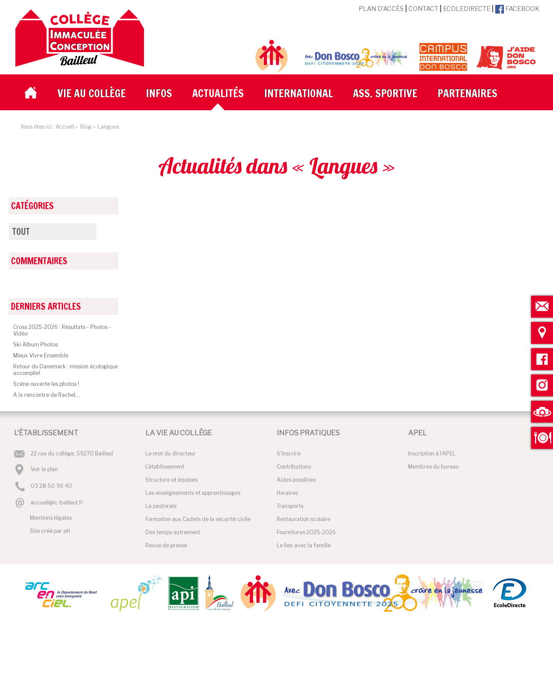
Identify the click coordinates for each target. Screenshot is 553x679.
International (298, 93)
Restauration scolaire (303, 519)
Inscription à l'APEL (432, 453)
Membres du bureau (433, 466)
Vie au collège (91, 93)
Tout (21, 231)
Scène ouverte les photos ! (46, 384)
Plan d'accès (381, 8)
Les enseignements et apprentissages (192, 493)
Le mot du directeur (170, 453)
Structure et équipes (171, 479)
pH (66, 531)
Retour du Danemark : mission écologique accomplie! (65, 369)
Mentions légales (51, 517)
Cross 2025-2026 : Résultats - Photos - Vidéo (62, 330)
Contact (423, 8)
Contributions (294, 466)
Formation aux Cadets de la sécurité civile (197, 519)
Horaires (287, 493)
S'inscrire (288, 453)
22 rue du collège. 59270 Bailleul (72, 453)
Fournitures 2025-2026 (306, 532)
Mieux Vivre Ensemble (40, 355)
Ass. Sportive (385, 93)
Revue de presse (166, 545)
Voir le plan (44, 469)
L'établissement (164, 466)
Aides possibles (296, 479)
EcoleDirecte (466, 8)
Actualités (218, 93)
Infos (159, 93)
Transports (290, 506)
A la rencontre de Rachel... (46, 395)
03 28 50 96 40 (51, 486)
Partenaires (467, 93)
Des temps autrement (172, 532)
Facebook (517, 8)
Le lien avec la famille (304, 545)
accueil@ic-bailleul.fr (57, 502)
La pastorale (160, 506)
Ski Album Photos (35, 344)
